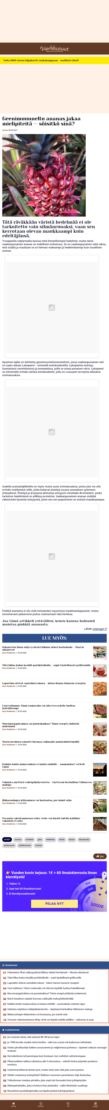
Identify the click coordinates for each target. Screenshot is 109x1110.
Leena (5, 130)
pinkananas (9, 845)
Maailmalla (84, 839)
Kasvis (72, 839)
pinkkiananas (25, 845)
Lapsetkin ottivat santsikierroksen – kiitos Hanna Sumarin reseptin (44, 683)
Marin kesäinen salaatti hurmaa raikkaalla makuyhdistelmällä (40, 741)
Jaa (100, 856)
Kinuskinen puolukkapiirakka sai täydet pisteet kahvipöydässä (40, 1090)
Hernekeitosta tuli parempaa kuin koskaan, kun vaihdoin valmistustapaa (46, 1056)
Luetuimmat (12, 1029)
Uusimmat (11, 965)
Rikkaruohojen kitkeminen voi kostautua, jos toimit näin (37, 800)
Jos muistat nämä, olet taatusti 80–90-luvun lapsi (33, 1037)
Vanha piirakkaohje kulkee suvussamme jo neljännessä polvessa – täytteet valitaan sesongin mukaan (57, 1049)
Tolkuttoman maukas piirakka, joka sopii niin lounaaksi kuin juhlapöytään (46, 1080)
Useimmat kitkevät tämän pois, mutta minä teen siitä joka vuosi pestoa (45, 1069)
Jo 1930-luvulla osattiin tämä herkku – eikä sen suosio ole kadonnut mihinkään (49, 1042)
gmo (40, 839)
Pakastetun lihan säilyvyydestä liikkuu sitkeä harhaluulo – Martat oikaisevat (43, 648)
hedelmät (50, 839)
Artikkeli (29, 839)
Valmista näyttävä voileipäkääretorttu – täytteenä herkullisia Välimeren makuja (47, 783)
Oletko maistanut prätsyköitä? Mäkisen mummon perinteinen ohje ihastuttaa (49, 1075)
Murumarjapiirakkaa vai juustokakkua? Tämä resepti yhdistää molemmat (40, 725)
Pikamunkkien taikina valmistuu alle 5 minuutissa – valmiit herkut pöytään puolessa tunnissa (52, 1063)
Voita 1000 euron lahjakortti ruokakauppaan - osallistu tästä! (41, 60)
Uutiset (38, 845)
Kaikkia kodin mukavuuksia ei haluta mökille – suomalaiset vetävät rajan (43, 765)
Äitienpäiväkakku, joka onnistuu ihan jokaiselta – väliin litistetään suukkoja (47, 1085)
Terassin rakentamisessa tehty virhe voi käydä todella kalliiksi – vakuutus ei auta (42, 819)
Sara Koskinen (8, 652)
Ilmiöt (61, 839)
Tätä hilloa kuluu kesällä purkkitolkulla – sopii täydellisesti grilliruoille (46, 665)
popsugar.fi (100, 628)
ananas (18, 839)
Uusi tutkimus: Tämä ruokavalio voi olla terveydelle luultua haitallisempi (38, 707)
